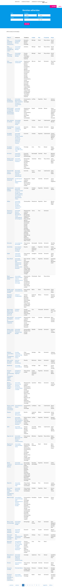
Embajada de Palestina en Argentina (18, 372)
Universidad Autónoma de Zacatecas (18, 160)
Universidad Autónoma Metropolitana (18, 414)
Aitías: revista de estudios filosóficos (10, 362)
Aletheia (9, 417)
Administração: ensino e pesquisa (10, 172)
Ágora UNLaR (10, 258)
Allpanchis (9, 483)
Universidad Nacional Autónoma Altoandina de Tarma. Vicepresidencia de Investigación (18, 214)
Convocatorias (26, 1)
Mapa (60, 6)
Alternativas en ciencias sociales (10, 556)
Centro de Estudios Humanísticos (18, 362)
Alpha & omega (10, 497)
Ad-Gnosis (9, 153)
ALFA (8, 426)
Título (12, 13)
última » (51, 585)
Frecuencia (40, 17)
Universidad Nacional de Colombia (17, 110)
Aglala (8, 253)
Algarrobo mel (10, 436)
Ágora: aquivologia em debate (10, 277)
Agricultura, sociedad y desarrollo (9, 296)
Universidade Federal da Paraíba (18, 523)
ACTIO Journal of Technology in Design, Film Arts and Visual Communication (10, 111)
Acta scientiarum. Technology (9, 55)
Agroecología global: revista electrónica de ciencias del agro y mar (10, 312)
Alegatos (9, 412)
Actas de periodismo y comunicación (10, 100)
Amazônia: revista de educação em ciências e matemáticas (10, 577)
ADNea (8, 201)
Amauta (9, 562)
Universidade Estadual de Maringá (18, 41)
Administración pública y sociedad (10, 189)
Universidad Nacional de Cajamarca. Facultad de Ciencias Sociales (18, 557)
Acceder (45, 2)
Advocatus (9, 243)
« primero (11, 585)
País (39, 13)
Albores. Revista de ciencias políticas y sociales (9, 385)
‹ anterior (17, 585)
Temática (26, 13)
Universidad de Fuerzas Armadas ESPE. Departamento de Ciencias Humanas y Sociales (19, 501)
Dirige (52, 37)
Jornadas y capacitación (38, 1)
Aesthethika (9, 247)
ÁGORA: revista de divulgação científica (10, 291)
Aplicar (27, 24)
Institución (26, 17)
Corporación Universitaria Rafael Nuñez (18, 255)
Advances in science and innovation (9, 212)
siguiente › (45, 585)
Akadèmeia (9, 365)
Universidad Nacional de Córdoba (17, 489)
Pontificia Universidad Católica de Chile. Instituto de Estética (18, 355)
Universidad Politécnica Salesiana (17, 531)
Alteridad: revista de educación (9, 531)
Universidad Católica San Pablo (17, 484)
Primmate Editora (19, 568)
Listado (54, 6)
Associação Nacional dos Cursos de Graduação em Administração (18, 173)
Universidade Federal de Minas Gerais (18, 445)
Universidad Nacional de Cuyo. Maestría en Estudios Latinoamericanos (19, 439)
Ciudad (12, 17)
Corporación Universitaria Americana (17, 155)
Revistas (17, 1)
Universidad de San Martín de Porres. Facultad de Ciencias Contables (18, 544)
